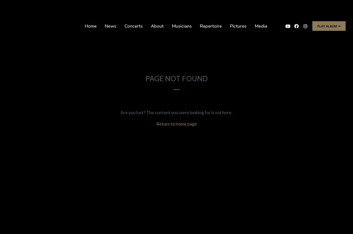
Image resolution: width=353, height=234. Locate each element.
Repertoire (211, 26)
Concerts (133, 26)
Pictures (238, 26)
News (110, 26)
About (157, 26)
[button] (329, 26)
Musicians (182, 26)
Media (261, 26)
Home (91, 26)
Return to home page (176, 123)
